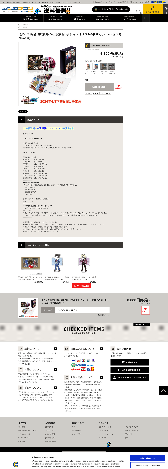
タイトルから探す (56, 18)
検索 (146, 18)
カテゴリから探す (129, 18)
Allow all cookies (147, 443)
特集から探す (79, 18)
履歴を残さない (140, 324)
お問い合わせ (133, 2)
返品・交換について (78, 377)
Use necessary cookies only (148, 450)
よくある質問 (121, 2)
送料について (28, 348)
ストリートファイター (107, 434)
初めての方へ (99, 2)
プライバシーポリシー (26, 434)
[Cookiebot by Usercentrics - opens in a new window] (15, 464)
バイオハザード (104, 430)
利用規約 (21, 427)
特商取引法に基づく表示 (27, 430)
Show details (127, 464)
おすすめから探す (103, 18)
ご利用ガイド (110, 2)
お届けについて (29, 369)
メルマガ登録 (144, 2)
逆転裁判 (128, 434)
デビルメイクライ (131, 430)
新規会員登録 (77, 430)
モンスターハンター (106, 427)
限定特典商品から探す (30, 18)
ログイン (75, 427)
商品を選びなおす (104, 315)
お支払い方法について (79, 348)
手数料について (29, 387)
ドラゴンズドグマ (131, 427)
